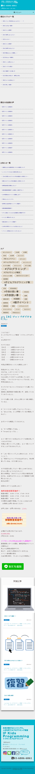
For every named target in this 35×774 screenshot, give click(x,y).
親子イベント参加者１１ (8, 129)
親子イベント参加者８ (7, 143)
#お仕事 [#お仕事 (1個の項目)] (12, 255)
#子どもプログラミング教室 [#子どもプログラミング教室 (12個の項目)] (17, 282)
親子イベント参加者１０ (8, 134)
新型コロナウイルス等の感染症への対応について (13, 181)
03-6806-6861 (9, 6)
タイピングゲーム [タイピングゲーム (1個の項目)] (7, 309)
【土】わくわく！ (6, 39)
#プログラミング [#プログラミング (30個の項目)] (15, 269)
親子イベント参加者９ (7, 138)
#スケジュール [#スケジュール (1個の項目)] (17, 265)
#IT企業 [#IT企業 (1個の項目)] (17, 252)
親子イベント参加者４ (7, 111)
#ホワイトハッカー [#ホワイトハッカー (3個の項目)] (23, 275)
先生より (4, 325)
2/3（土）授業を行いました (8, 217)
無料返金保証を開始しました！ (9, 185)
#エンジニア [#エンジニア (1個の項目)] (20, 255)
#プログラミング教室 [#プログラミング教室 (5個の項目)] (12, 272)
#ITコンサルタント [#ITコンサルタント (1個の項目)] (7, 252)
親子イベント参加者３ (7, 115)
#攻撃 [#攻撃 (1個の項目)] (25, 295)
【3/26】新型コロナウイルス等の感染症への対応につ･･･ (15, 176)
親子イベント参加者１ (7, 125)
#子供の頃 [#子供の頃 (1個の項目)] (26, 291)
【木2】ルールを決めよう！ (8, 80)
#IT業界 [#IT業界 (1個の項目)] (25, 252)
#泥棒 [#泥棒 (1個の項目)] (26, 299)
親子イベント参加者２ (7, 120)
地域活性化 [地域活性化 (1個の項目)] (5, 312)
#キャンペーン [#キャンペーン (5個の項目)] (9, 259)
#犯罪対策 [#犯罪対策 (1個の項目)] (5, 302)
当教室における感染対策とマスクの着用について (13, 167)
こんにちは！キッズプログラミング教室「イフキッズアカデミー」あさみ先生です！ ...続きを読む (17, 624)
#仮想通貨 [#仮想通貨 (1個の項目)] (5, 279)
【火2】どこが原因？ (7, 30)
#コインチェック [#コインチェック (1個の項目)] (27, 262)
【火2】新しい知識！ (7, 84)
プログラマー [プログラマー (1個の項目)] (27, 309)
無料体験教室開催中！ (7, 208)
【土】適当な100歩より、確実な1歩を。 (11, 75)
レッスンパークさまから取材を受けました (12, 171)
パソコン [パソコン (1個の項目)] (18, 309)
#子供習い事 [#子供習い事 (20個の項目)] (12, 295)
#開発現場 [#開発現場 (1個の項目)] (5, 306)
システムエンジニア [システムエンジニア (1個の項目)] (23, 306)
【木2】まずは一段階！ (7, 25)
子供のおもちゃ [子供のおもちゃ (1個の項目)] (16, 312)
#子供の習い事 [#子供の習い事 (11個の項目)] (11, 291)
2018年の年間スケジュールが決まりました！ (12, 226)
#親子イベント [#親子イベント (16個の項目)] (21, 302)
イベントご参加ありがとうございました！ (12, 230)
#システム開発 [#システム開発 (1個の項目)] (6, 265)
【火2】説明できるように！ (8, 48)
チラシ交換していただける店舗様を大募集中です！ (14, 212)
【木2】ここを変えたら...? (8, 62)
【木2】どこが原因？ (7, 43)
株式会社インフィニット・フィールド (14, 744)
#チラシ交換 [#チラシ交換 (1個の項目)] (28, 265)
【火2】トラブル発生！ (7, 66)
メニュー (17, 12)
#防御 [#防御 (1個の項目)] (13, 306)
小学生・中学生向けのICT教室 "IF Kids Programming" (21, 768)
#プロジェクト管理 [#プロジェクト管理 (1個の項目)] (7, 275)
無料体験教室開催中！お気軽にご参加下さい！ (13, 190)
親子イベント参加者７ (7, 147)
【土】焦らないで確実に (8, 57)
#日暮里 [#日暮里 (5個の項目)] (17, 299)
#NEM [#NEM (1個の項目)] (4, 255)
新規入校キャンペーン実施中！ (9, 221)
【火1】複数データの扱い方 (8, 71)
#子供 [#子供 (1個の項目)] (4, 288)
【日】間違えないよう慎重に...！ (9, 52)
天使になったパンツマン (8, 199)
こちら (24, 508)
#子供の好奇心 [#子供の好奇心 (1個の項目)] (13, 288)
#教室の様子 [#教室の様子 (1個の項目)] (6, 299)
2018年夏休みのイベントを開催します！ (11, 194)
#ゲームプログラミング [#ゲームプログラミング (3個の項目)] (11, 262)
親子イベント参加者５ (7, 106)
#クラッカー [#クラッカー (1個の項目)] (22, 259)
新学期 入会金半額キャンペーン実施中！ (11, 203)
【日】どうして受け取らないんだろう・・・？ (13, 21)
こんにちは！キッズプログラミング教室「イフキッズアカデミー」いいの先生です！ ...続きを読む (17, 669)
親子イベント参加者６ (7, 152)
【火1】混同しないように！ (8, 34)
